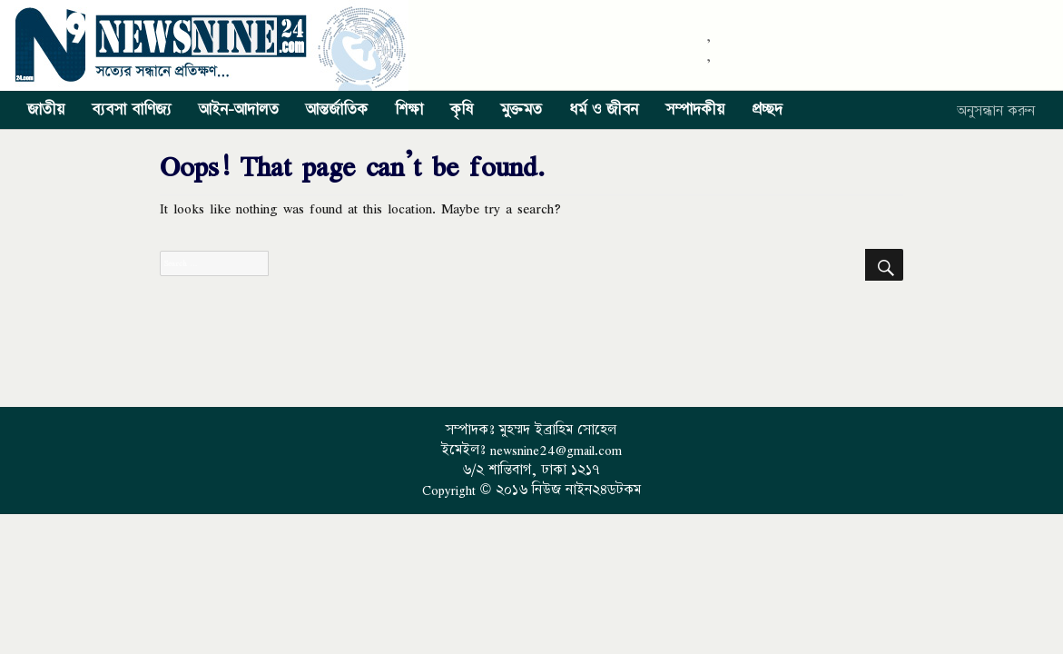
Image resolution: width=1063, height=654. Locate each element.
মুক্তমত (521, 110)
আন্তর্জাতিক (337, 110)
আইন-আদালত (239, 110)
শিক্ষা (409, 110)
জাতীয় (45, 110)
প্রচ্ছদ (767, 110)
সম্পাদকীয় (694, 110)
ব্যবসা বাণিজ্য (132, 110)
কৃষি (461, 110)
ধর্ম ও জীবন (603, 110)
